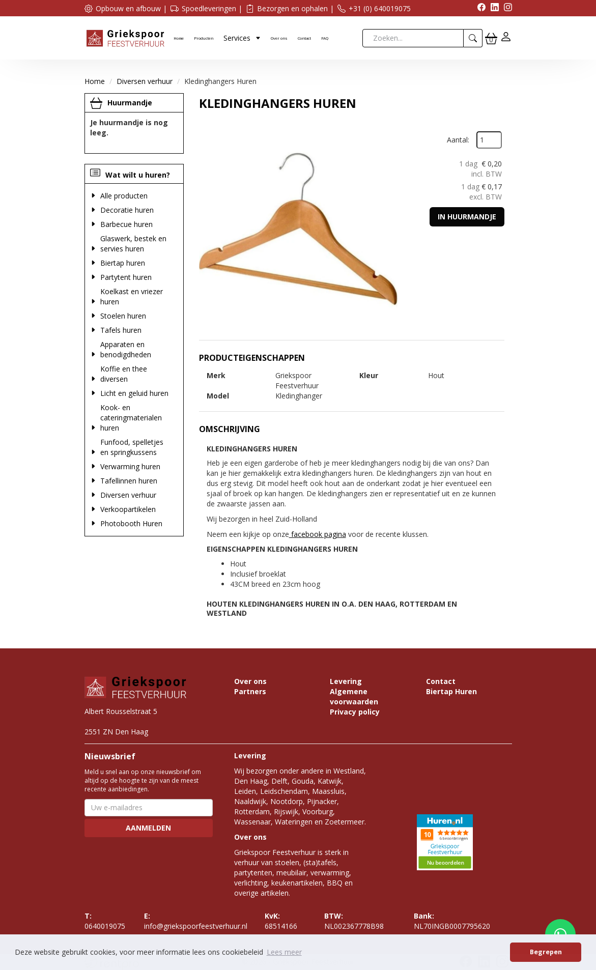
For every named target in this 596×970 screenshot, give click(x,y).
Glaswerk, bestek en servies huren (133, 243)
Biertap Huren (451, 691)
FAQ (324, 38)
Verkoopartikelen (128, 509)
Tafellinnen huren (128, 481)
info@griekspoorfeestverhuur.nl (195, 921)
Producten (203, 38)
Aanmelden (148, 828)
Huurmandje (129, 102)
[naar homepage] (125, 37)
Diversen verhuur (145, 81)
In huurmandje (467, 216)
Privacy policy (355, 712)
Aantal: (458, 140)
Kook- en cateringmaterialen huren (131, 418)
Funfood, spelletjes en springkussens (131, 447)
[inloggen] (506, 38)
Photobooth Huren (131, 523)
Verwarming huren (130, 466)
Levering (346, 681)
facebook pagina (317, 534)
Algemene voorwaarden (354, 696)
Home (179, 38)
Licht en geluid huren (134, 393)
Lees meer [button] (284, 952)
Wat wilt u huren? (130, 175)
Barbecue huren (126, 224)
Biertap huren (122, 263)
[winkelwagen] (491, 38)
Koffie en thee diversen (123, 374)
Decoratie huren (127, 210)
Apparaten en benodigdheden (125, 349)
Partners (250, 691)
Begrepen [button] (546, 952)
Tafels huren (120, 330)
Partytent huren (126, 277)
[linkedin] (492, 8)
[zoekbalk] (413, 38)
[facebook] (479, 8)
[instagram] (505, 8)
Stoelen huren (123, 316)
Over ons (279, 38)
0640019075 (104, 921)
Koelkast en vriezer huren (131, 296)
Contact (304, 38)
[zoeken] (473, 38)
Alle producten (124, 196)
